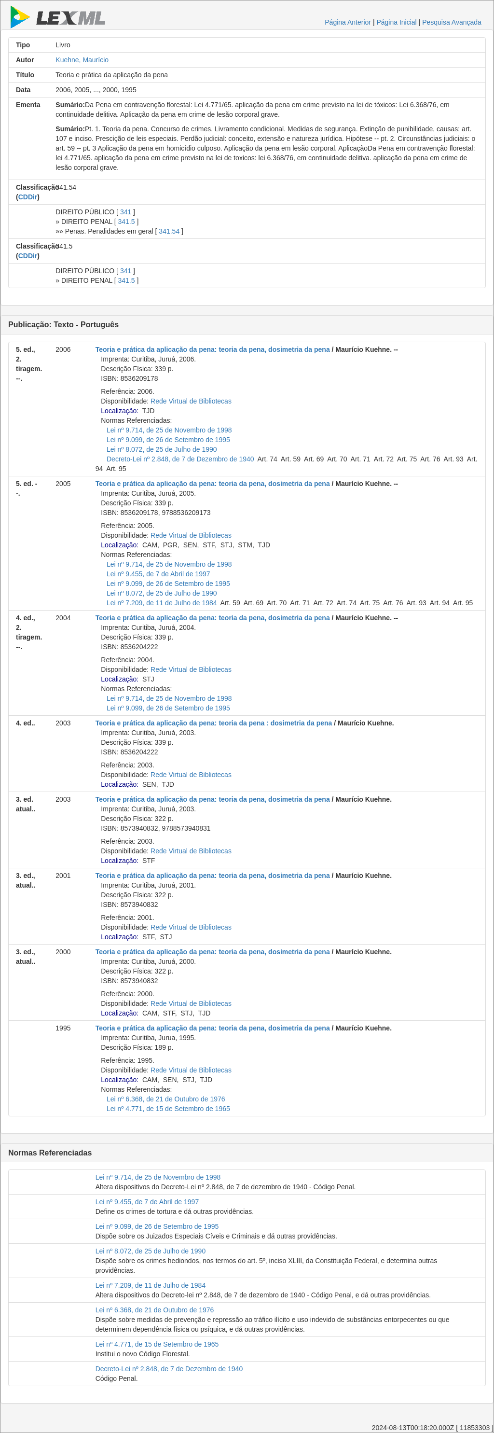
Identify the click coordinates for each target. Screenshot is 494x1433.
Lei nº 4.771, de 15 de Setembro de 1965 (168, 1109)
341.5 (126, 221)
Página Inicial (396, 22)
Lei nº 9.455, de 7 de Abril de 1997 (158, 574)
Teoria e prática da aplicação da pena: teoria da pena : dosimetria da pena (214, 723)
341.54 (169, 231)
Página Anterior (348, 22)
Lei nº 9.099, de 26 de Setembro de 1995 (168, 440)
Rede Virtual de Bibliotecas (191, 401)
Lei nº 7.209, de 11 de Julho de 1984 (162, 603)
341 (125, 212)
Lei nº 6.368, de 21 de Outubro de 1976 (166, 1099)
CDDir (28, 197)
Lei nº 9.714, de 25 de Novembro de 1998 (169, 430)
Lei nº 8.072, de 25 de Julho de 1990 (162, 449)
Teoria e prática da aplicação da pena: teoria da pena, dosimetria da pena (213, 349)
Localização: (119, 411)
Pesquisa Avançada (451, 22)
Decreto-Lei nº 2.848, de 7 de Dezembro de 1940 (180, 459)
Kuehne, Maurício (82, 60)
